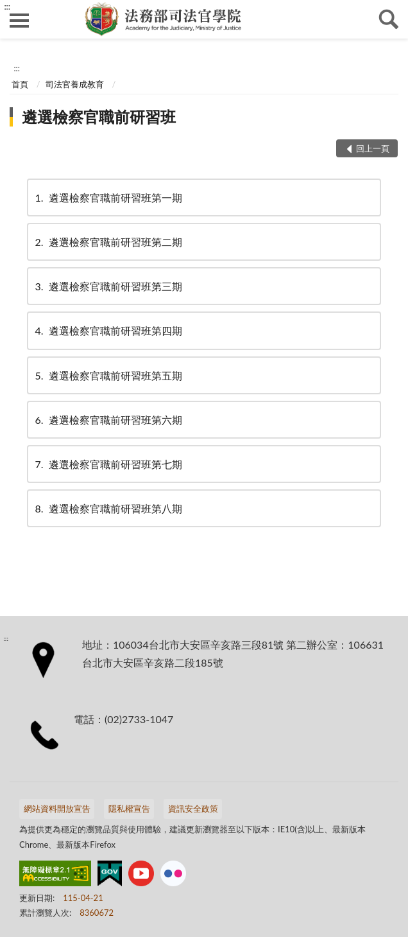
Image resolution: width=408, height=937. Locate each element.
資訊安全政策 (193, 808)
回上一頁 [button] (372, 148)
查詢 (389, 19)
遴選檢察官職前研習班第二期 (107, 241)
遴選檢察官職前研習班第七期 (107, 464)
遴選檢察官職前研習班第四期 (107, 330)
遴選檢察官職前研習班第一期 (107, 197)
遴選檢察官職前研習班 (99, 116)
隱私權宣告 (129, 808)
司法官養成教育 (75, 84)
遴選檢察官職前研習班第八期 (107, 508)
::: (7, 6)
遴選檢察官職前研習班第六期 (107, 419)
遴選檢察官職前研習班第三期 (107, 286)
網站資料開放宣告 (57, 808)
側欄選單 (19, 20)
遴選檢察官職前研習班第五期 (107, 375)
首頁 (20, 84)
